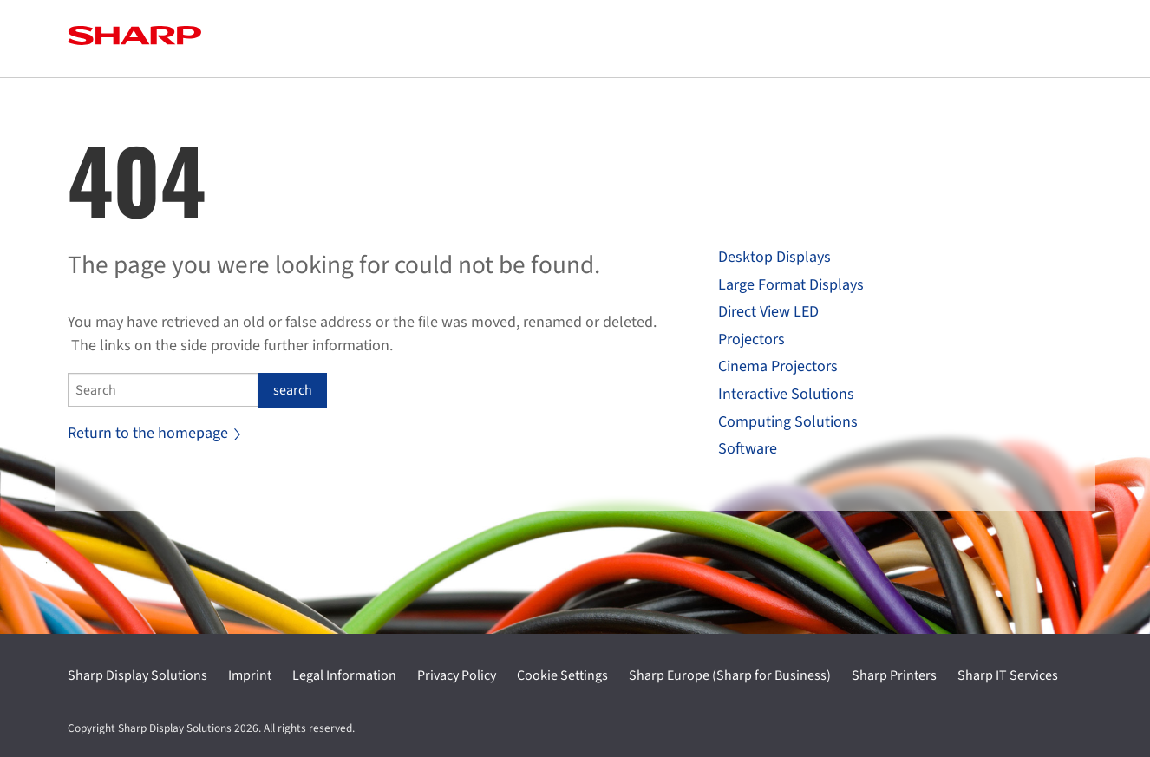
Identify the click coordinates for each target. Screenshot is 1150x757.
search (292, 390)
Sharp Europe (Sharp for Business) (730, 675)
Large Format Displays (791, 285)
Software (747, 449)
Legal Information (344, 675)
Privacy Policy (456, 675)
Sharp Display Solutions (137, 675)
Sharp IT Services (1007, 675)
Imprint (249, 675)
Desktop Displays (774, 257)
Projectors (751, 339)
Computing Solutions (788, 422)
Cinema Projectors (778, 366)
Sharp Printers (894, 675)
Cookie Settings (562, 675)
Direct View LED (768, 312)
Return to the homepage (154, 433)
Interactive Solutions (786, 394)
